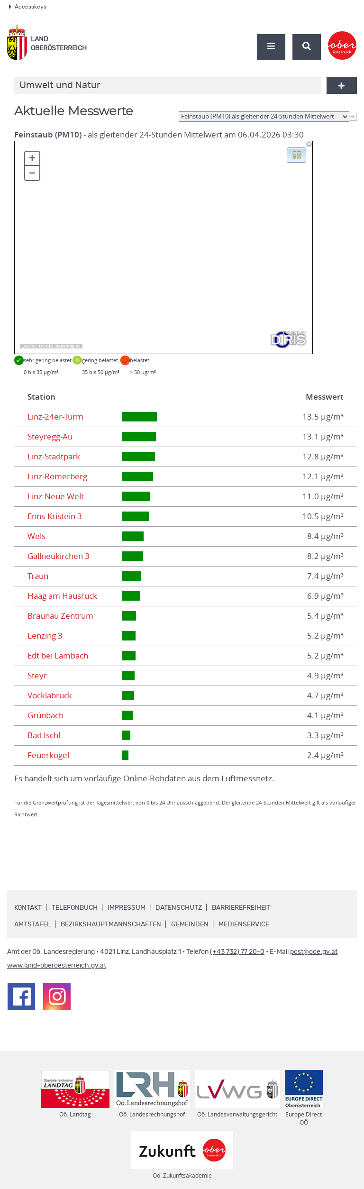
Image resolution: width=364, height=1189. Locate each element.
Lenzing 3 (45, 636)
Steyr (37, 675)
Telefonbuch (75, 908)
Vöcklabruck (49, 695)
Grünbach (45, 715)
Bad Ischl (43, 735)
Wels (36, 536)
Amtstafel (32, 924)
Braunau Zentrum (60, 616)
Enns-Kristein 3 (54, 516)
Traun (37, 576)
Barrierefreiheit (241, 908)
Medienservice (243, 924)
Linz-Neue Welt (55, 496)
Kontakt (28, 908)
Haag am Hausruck (62, 596)
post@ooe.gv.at (313, 952)
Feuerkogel (48, 755)
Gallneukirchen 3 (58, 556)
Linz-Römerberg (57, 476)
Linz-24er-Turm (55, 417)
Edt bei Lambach (57, 655)
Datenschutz (178, 908)
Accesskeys (27, 6)
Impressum (127, 908)
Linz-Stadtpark (53, 456)
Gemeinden (190, 924)
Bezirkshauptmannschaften (111, 924)
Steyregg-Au (50, 436)
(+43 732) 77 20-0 (237, 952)
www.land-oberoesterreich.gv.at (56, 965)
